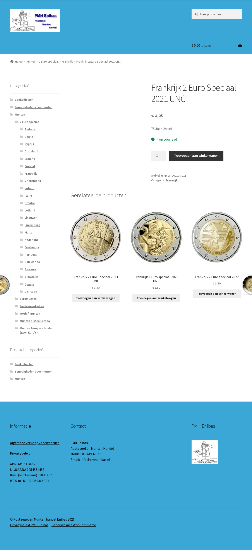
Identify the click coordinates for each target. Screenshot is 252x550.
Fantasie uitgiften (32, 306)
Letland (30, 210)
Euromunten (28, 299)
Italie (28, 196)
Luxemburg (32, 225)
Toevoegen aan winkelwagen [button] (95, 298)
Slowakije (31, 277)
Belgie (29, 137)
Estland (30, 159)
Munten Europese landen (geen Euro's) (36, 330)
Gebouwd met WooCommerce (73, 525)
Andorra (30, 129)
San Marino (32, 262)
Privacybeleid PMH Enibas (29, 525)
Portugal (31, 255)
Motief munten (30, 313)
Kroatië (30, 203)
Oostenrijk (32, 247)
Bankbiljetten (24, 100)
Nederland (32, 240)
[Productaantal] (158, 156)
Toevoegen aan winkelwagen (196, 155)
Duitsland (31, 151)
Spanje (29, 284)
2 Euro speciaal (48, 61)
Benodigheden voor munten (33, 107)
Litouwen (31, 218)
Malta (29, 232)
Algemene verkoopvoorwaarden (35, 443)
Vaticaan (31, 291)
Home (19, 61)
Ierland (29, 188)
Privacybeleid (20, 453)
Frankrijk (67, 61)
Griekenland (33, 181)
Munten (31, 61)
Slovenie (30, 269)
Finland (30, 166)
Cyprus (29, 144)
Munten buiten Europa (35, 321)
